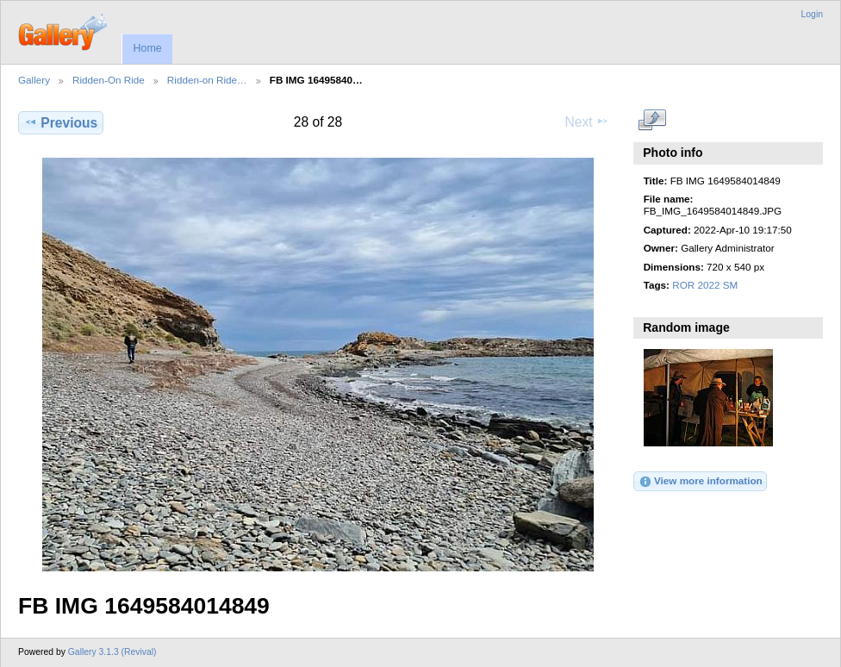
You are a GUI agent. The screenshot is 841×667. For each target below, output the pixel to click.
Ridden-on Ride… (207, 79)
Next (587, 121)
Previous (60, 122)
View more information (701, 482)
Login (812, 14)
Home (147, 48)
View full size (652, 121)
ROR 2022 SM (705, 284)
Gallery (34, 79)
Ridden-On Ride (108, 79)
